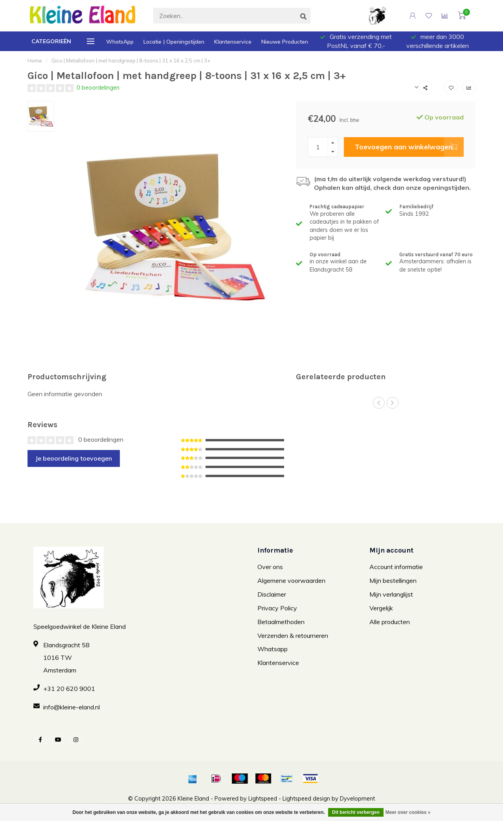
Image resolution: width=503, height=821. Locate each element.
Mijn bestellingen (393, 580)
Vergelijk (381, 608)
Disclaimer (271, 594)
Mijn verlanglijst (391, 594)
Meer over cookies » (408, 812)
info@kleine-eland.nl (71, 707)
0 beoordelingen (98, 87)
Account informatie (396, 567)
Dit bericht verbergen (356, 812)
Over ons (270, 567)
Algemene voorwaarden (291, 580)
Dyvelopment (357, 798)
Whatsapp (272, 649)
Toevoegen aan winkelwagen (409, 147)
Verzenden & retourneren (292, 635)
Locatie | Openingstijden (173, 41)
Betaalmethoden (281, 622)
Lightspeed (262, 798)
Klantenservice (233, 41)
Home (35, 60)
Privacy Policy (277, 608)
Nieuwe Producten (284, 41)
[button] (379, 403)
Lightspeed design (306, 798)
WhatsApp (120, 41)
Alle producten (389, 622)
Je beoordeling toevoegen (73, 458)
